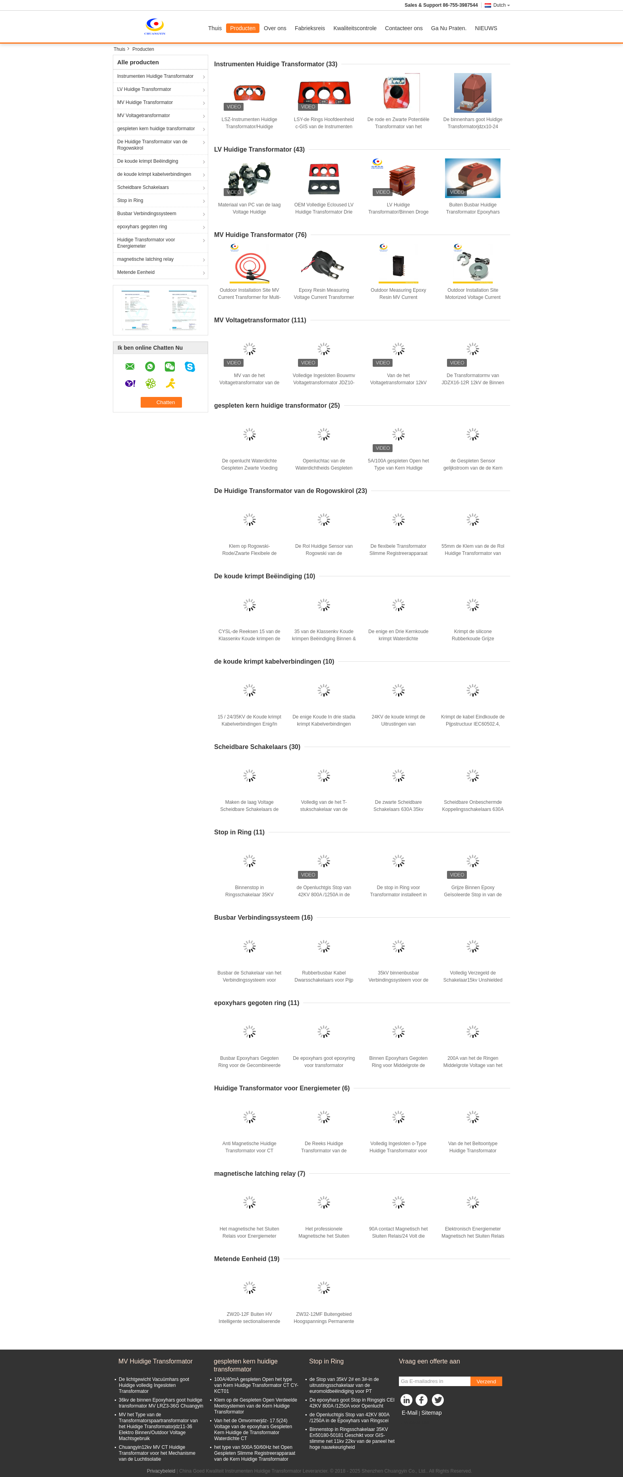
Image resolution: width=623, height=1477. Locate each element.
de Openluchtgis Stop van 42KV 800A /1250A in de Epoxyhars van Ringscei (324, 895)
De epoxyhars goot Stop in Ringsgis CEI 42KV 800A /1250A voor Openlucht (352, 1403)
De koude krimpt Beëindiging (147, 161)
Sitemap (431, 1413)
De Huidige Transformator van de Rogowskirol (152, 145)
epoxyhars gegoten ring (142, 226)
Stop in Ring (130, 200)
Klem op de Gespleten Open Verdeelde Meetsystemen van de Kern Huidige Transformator (255, 1406)
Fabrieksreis (310, 28)
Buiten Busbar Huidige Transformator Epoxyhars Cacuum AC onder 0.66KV (473, 212)
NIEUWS (486, 28)
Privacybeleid (161, 1471)
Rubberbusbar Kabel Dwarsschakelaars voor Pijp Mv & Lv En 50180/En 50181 (324, 980)
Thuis (215, 28)
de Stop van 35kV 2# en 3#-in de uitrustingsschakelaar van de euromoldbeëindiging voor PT (344, 1385)
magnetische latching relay (145, 259)
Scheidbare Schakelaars (143, 187)
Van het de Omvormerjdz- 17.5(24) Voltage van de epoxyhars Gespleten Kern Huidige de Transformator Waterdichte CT (253, 1429)
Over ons (275, 28)
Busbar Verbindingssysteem (146, 213)
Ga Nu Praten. (449, 28)
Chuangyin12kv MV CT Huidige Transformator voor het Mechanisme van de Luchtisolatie (157, 1453)
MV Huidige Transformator (145, 102)
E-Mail (410, 1413)
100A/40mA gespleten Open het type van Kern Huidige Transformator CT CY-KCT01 (256, 1385)
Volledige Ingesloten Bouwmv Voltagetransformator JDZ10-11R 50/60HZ (324, 383)
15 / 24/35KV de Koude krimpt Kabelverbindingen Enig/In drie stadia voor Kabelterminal (249, 724)
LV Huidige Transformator (144, 89)
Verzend (486, 1382)
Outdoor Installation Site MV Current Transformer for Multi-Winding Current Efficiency (249, 297)
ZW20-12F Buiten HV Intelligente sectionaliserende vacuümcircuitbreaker (249, 1321)
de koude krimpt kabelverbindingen (154, 174)
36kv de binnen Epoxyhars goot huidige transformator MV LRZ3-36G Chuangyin (161, 1403)
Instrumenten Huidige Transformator (155, 76)
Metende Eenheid (136, 272)
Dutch (501, 5)
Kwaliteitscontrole (355, 28)
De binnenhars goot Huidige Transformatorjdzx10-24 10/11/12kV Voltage (473, 127)
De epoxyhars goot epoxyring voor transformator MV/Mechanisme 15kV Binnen (324, 1065)
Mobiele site (414, 1422)
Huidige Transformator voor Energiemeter (146, 243)
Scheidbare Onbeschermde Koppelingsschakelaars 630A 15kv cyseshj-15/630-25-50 (473, 809)
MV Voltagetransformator (143, 115)
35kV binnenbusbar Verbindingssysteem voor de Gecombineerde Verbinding (398, 980)
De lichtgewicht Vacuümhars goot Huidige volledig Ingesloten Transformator (154, 1385)
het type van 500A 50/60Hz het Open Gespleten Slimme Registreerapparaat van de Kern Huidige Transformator (254, 1453)
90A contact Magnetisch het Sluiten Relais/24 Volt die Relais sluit (398, 1236)
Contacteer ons (404, 28)
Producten (242, 28)
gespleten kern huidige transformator (156, 128)
